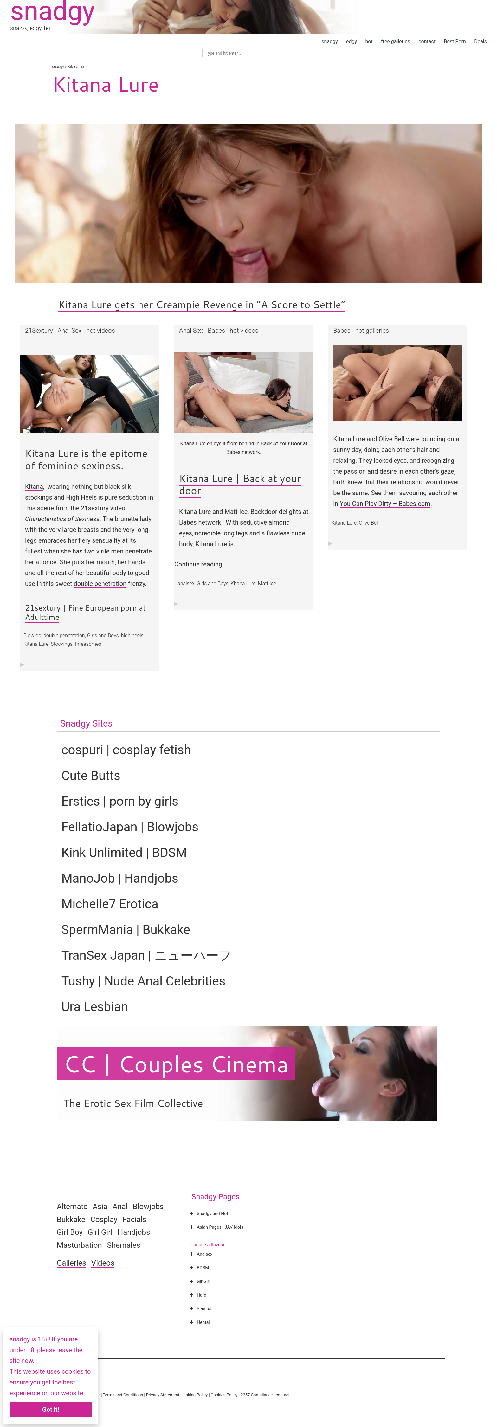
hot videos (100, 330)
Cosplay (103, 1219)
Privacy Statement (162, 1394)
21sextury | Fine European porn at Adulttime (85, 612)
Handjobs (134, 1232)
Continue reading (198, 564)
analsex (186, 583)
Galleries (71, 1263)
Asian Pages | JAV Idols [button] (215, 1227)
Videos (102, 1263)
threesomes (88, 644)
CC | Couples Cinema (176, 1063)
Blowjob (32, 635)
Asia (100, 1206)
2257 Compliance (257, 1394)
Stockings (62, 644)
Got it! (50, 1409)
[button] (89, 394)
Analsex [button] (200, 1254)
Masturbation (79, 1245)
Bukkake (71, 1219)
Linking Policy (195, 1394)
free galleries (395, 41)
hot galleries (372, 330)
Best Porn (455, 41)
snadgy (329, 41)
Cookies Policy (224, 1394)
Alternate (72, 1206)
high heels (132, 635)
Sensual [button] (200, 1309)
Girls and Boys (103, 635)
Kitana (34, 486)
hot (369, 41)
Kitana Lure (35, 644)
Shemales (123, 1245)
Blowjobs (148, 1206)
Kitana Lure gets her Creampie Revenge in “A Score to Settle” (201, 304)
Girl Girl (100, 1232)
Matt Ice (267, 583)
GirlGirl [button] (199, 1281)
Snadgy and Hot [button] (208, 1213)
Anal (120, 1206)
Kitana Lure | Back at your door (240, 484)
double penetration (100, 583)
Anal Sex (70, 330)
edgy (351, 41)
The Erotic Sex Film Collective (133, 1103)
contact (427, 41)
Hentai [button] (199, 1322)
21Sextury (39, 330)
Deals (480, 41)
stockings (38, 497)
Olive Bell (369, 523)
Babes (216, 330)
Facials (134, 1219)
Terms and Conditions (123, 1394)
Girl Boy (70, 1232)
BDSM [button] (198, 1268)
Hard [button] (197, 1295)
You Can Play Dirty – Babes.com (385, 503)
